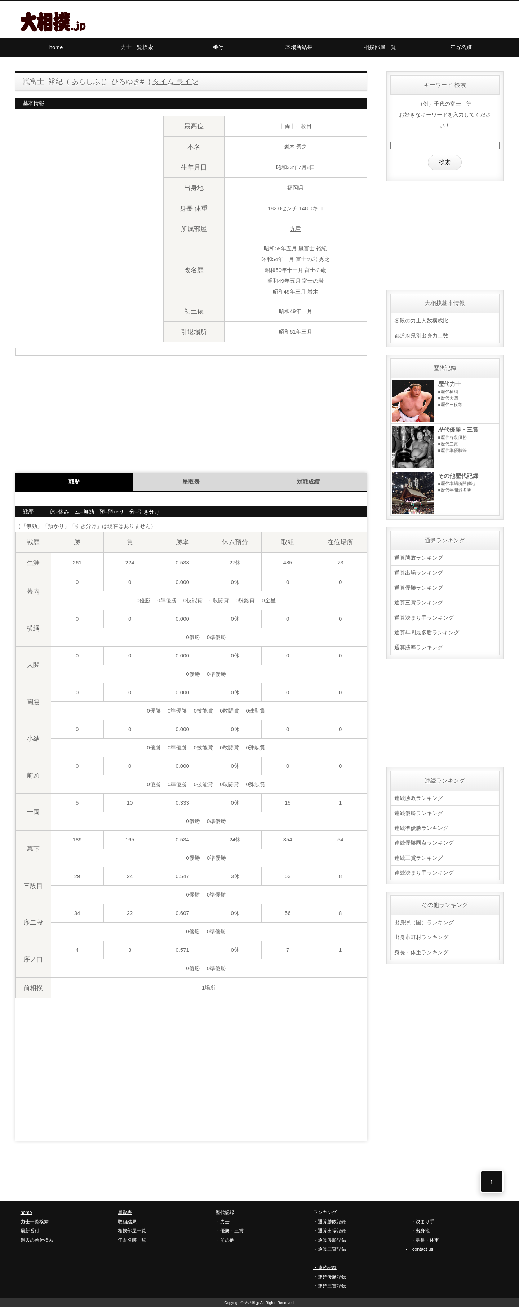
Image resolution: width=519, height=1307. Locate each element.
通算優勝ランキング (418, 587)
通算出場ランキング (418, 572)
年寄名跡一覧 (132, 1240)
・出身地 (420, 1230)
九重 (295, 229)
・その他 (225, 1240)
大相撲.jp (252, 1303)
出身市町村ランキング (421, 935)
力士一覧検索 (137, 47)
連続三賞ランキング (418, 856)
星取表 (191, 482)
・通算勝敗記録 (329, 1221)
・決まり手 (422, 1221)
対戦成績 (308, 482)
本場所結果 (298, 47)
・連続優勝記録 (329, 1277)
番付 (218, 47)
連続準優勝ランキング (421, 826)
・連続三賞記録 (329, 1286)
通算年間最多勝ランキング (426, 631)
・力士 (223, 1221)
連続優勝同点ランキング (424, 841)
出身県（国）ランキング (424, 920)
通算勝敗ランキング (418, 557)
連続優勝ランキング (418, 811)
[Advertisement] (191, 411)
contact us (422, 1249)
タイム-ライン (175, 81)
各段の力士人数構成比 (421, 320)
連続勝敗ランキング (418, 796)
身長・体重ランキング (421, 949)
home (56, 47)
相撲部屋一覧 (380, 47)
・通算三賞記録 (329, 1249)
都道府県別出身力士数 (421, 335)
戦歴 (74, 482)
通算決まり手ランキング (424, 616)
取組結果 (127, 1221)
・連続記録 (325, 1267)
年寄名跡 (461, 47)
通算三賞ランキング (418, 602)
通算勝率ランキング (418, 646)
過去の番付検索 (37, 1240)
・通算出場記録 (329, 1230)
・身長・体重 (425, 1240)
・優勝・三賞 (230, 1230)
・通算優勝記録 (329, 1240)
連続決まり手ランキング (424, 870)
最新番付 (30, 1230)
